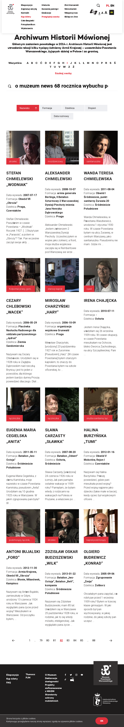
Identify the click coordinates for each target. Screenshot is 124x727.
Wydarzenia (27, 28)
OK (101, 720)
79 (41, 640)
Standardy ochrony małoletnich (51, 697)
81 (54, 640)
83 (68, 640)
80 (47, 640)
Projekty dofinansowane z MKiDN (53, 688)
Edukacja (46, 12)
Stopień (92, 108)
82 (61, 640)
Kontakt (25, 12)
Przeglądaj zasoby (51, 16)
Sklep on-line (71, 16)
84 (74, 640)
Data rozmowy (61, 116)
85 (81, 640)
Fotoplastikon (28, 24)
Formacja (47, 108)
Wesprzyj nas (71, 12)
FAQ (8, 682)
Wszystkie (15, 63)
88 (93, 640)
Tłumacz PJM (30, 676)
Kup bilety (26, 16)
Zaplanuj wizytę (29, 9)
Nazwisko (25, 108)
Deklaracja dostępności (51, 680)
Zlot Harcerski (71, 5)
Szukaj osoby (63, 73)
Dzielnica (69, 108)
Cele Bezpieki (27, 20)
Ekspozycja (26, 5)
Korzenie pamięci (50, 9)
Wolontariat (70, 9)
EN (112, 5)
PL (108, 5)
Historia (46, 5)
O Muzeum (51, 674)
